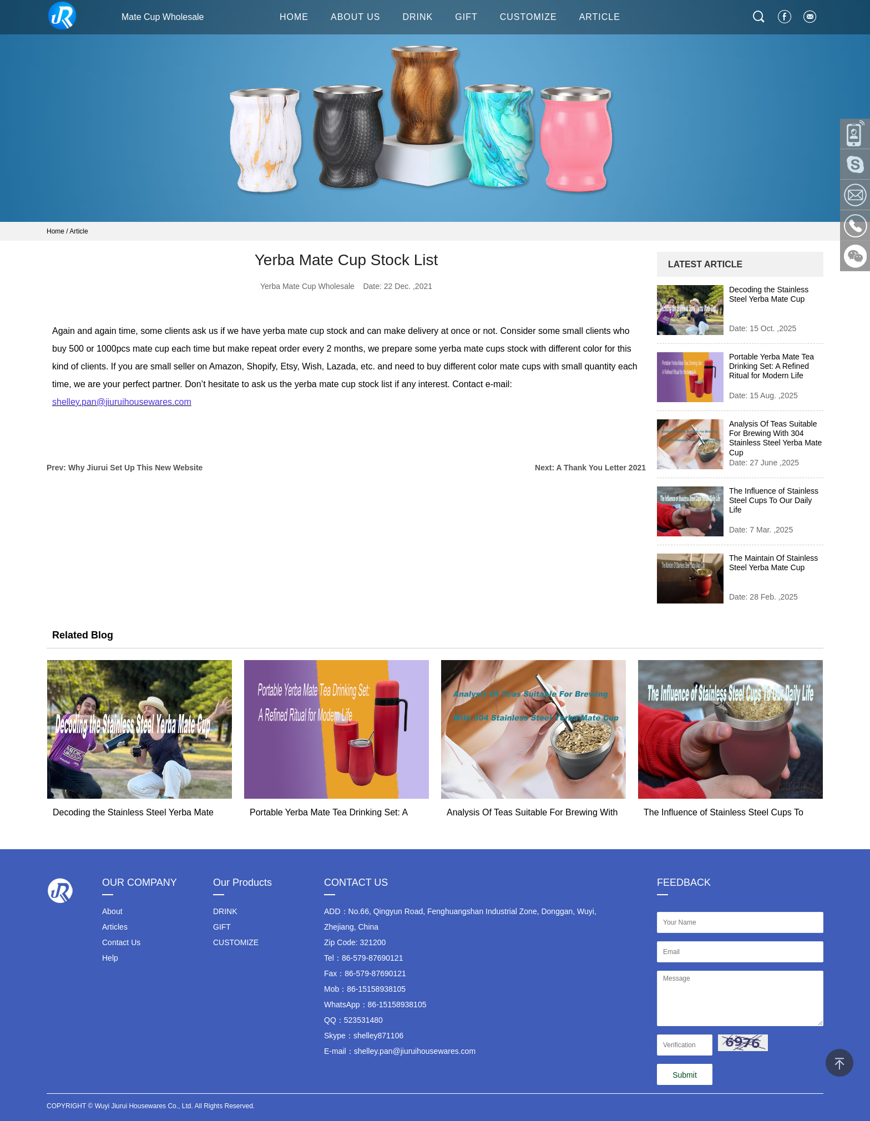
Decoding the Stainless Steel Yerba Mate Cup (768, 294)
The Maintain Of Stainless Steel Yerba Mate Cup (773, 563)
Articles (115, 926)
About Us (356, 17)
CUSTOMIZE (528, 17)
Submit (684, 1075)
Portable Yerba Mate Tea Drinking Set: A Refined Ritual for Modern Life (771, 366)
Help (110, 957)
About (112, 911)
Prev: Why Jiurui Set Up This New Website (125, 467)
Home (55, 231)
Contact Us (121, 942)
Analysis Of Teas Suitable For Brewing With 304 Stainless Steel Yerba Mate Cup (775, 438)
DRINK (418, 17)
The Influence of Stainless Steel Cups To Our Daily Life (773, 500)
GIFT (466, 17)
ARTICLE (599, 17)
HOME (294, 17)
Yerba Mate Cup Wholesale (307, 286)
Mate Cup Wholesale (125, 15)
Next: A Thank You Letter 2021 (590, 467)
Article (78, 231)
